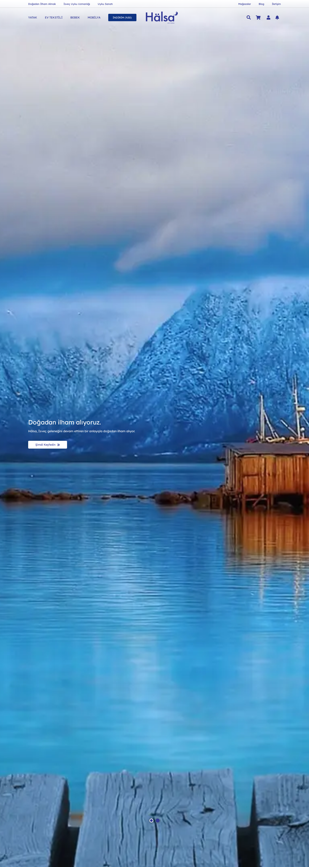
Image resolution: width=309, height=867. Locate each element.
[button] (248, 17)
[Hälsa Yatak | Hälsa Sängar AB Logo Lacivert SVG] (162, 17)
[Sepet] (258, 17)
